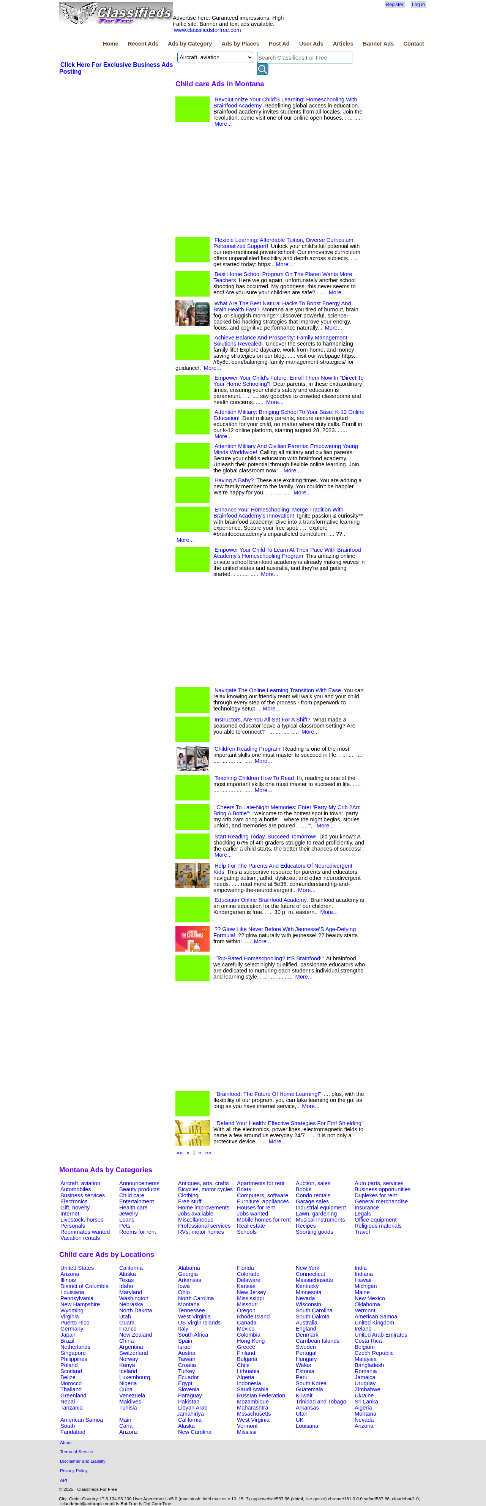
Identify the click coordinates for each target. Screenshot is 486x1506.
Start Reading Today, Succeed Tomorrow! (266, 837)
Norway (128, 1359)
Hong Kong (251, 1341)
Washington (133, 1298)
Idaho (126, 1286)
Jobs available (195, 1214)
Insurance (367, 1207)
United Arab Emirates (381, 1335)
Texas (126, 1280)
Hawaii (363, 1280)
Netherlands (75, 1347)
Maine (362, 1292)
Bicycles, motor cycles (205, 1189)
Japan (68, 1335)
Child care (131, 1195)
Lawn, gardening (316, 1214)
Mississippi (250, 1298)
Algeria (245, 1377)
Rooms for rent (137, 1232)
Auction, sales (313, 1183)
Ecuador (188, 1377)
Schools (247, 1232)
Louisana (307, 1426)
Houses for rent (256, 1207)
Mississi (246, 1432)
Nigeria (128, 1383)
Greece (246, 1347)
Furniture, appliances (263, 1201)
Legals (363, 1214)
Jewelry (128, 1214)
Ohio (184, 1292)
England (306, 1329)
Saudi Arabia (252, 1389)
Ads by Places (240, 44)
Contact (413, 44)
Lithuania (248, 1371)
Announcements (139, 1183)
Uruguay (365, 1383)
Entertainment (136, 1201)
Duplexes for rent (376, 1195)
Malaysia (366, 1359)
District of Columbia (84, 1286)
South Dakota (313, 1316)
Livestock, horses (81, 1220)
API (63, 1480)
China (126, 1341)
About (66, 1442)
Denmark (307, 1335)
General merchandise (381, 1201)
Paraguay (190, 1395)
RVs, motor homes (201, 1232)
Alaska (127, 1274)
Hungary (306, 1359)
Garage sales (312, 1201)
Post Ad (279, 44)
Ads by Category (190, 44)
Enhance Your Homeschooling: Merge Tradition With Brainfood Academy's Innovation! (278, 513)
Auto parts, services (379, 1183)
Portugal (306, 1353)
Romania (366, 1371)
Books (303, 1189)
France (128, 1329)
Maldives (130, 1402)
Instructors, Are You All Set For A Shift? (263, 720)
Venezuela (132, 1395)
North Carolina (196, 1298)
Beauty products (139, 1189)
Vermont (365, 1310)
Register (394, 4)
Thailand (71, 1389)
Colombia (248, 1335)
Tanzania (71, 1408)
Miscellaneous (195, 1220)
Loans (126, 1220)
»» (208, 1152)
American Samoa (376, 1316)
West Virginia (194, 1316)
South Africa (193, 1335)
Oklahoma (367, 1304)
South (67, 1426)
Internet (69, 1214)
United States (77, 1268)
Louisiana (72, 1292)
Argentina (131, 1347)
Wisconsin (308, 1304)
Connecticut (310, 1274)
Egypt (185, 1383)
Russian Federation (261, 1395)
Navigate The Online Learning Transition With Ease (278, 690)
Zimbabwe (367, 1389)
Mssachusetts (254, 1414)
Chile (243, 1365)
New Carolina (194, 1432)
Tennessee (191, 1310)
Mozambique (253, 1402)
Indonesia (249, 1383)
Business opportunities (382, 1189)
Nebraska (131, 1304)
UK (299, 1420)
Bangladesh (369, 1365)
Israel (185, 1347)
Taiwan (187, 1359)
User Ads (311, 44)
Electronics (74, 1201)
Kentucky (307, 1286)
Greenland (73, 1395)
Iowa (184, 1286)
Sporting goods (314, 1232)
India (361, 1268)
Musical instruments (320, 1220)
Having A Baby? (234, 480)
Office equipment (376, 1220)
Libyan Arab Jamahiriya (192, 1411)
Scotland (71, 1371)
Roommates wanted (85, 1232)
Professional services (204, 1226)
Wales (303, 1365)
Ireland (363, 1329)
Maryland (130, 1292)
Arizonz (128, 1432)
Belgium (365, 1347)
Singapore (73, 1353)
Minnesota (309, 1292)
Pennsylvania (76, 1298)
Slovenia (188, 1389)
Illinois (68, 1280)
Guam (126, 1323)
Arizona (69, 1274)
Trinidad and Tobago (321, 1402)
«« (180, 1152)
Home (110, 44)
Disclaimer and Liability (83, 1461)
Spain (185, 1341)
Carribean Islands (317, 1341)
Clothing (188, 1195)
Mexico (245, 1329)
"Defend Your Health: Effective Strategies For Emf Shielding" (289, 1123)
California (131, 1268)
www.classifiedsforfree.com (207, 30)
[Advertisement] (116, 132)
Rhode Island (253, 1316)
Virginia (69, 1316)
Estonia (305, 1371)
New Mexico (370, 1298)
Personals (72, 1226)
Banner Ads (378, 44)
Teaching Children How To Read (254, 778)
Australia (306, 1323)
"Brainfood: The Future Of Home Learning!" (268, 1094)
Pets (124, 1226)
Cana (126, 1426)
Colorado (248, 1274)
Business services (82, 1195)
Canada (246, 1323)
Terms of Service (76, 1451)
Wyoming (72, 1310)
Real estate (251, 1226)
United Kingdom (374, 1323)
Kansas (246, 1286)
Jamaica (365, 1377)
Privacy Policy (74, 1470)
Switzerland (133, 1353)
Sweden (306, 1347)
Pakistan (188, 1402)
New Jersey (251, 1292)
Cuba (126, 1389)
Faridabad (72, 1432)
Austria (187, 1353)
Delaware (248, 1280)
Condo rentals (313, 1195)
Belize (68, 1377)
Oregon (246, 1310)
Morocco (71, 1383)
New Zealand (135, 1335)
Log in (418, 4)
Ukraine (364, 1395)
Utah (125, 1316)
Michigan (366, 1286)
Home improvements (203, 1207)
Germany (71, 1329)
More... (223, 124)
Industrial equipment (321, 1207)
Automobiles (75, 1189)
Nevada (305, 1298)
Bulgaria (247, 1359)
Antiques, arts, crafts (203, 1183)
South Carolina (314, 1310)
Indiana (364, 1274)
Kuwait (304, 1395)
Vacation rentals (80, 1238)
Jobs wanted (252, 1214)
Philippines (73, 1359)
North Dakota (135, 1310)
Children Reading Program (248, 749)
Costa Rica (368, 1341)
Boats (244, 1189)
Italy (183, 1329)
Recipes (306, 1226)
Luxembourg (134, 1377)
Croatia (187, 1365)
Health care (133, 1207)
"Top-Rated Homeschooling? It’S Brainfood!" (269, 958)
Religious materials (378, 1226)
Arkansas (189, 1280)
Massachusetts (314, 1280)
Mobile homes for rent (264, 1220)
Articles (343, 44)
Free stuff (190, 1201)
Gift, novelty (75, 1207)
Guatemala (309, 1389)
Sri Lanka (366, 1402)
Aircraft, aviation (80, 1183)
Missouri (247, 1304)
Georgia (188, 1274)
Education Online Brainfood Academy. (261, 900)
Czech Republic (374, 1353)
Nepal (67, 1402)
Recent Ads (143, 44)
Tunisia (128, 1408)
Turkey (186, 1371)
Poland (69, 1365)
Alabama (189, 1268)
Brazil (67, 1341)
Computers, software (262, 1195)
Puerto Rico (75, 1323)
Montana (189, 1304)
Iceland (128, 1371)
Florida (245, 1268)
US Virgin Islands (199, 1323)
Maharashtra (252, 1408)
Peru (302, 1377)
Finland (246, 1353)
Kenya (127, 1365)
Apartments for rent (260, 1183)
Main (125, 1420)
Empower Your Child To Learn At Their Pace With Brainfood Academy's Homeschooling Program (287, 553)
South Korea (311, 1383)
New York (307, 1268)
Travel (362, 1232)
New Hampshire (80, 1304)
